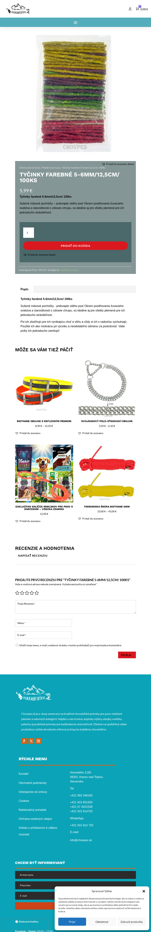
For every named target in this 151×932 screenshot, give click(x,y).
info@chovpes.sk (81, 840)
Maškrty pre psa (51, 167)
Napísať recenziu (33, 555)
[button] (144, 891)
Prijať (72, 921)
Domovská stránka (30, 167)
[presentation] (25, 924)
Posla (127, 655)
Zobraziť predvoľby (131, 921)
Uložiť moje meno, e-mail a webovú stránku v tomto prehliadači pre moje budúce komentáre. (70, 645)
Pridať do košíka (75, 245)
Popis (24, 289)
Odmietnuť (101, 921)
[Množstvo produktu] (28, 232)
